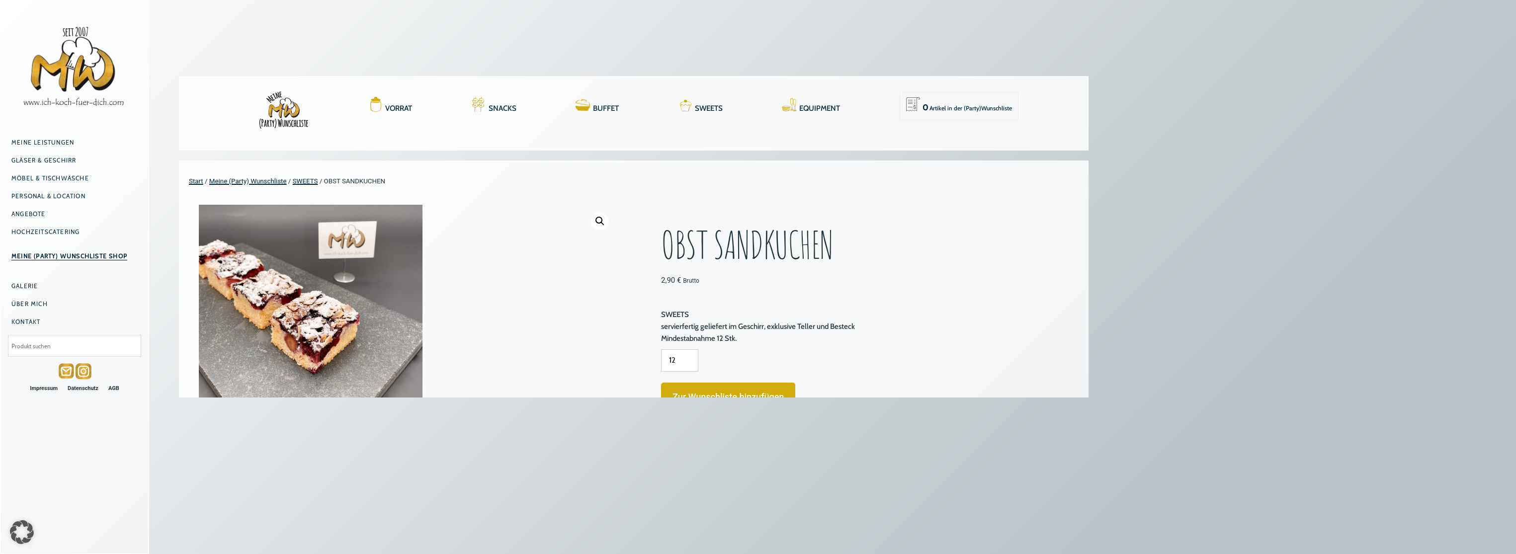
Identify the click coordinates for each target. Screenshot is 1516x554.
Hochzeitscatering (45, 232)
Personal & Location (48, 196)
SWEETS (709, 108)
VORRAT (398, 108)
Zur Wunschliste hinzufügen (728, 397)
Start (196, 181)
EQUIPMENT (819, 108)
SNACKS (502, 108)
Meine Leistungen (42, 142)
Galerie (24, 286)
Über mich (29, 304)
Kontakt (25, 321)
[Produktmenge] (679, 360)
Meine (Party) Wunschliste (248, 181)
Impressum (44, 388)
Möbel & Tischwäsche (50, 178)
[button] (600, 221)
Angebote (28, 214)
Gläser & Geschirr (43, 160)
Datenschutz (83, 388)
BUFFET (606, 108)
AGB (113, 388)
